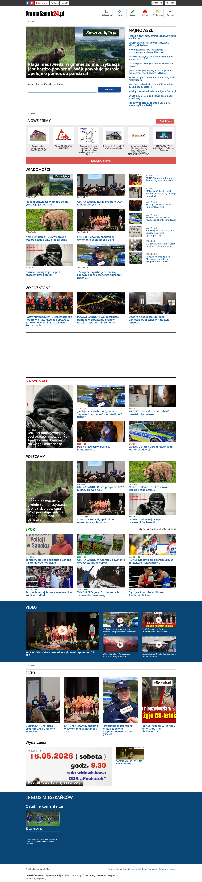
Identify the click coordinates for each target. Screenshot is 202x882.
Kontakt (64, 3)
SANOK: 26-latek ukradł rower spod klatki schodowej (151, 97)
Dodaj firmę (42, 3)
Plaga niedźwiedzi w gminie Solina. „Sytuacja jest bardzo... (152, 37)
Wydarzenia (158, 13)
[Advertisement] (47, 355)
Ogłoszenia (107, 13)
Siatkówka (162, 528)
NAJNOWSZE (141, 30)
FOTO (30, 672)
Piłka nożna (143, 528)
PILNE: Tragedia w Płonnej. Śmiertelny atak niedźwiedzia (151, 78)
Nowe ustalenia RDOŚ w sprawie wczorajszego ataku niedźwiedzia (146, 51)
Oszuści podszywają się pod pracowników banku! (151, 64)
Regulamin (153, 869)
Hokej (153, 528)
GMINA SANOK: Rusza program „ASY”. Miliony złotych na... (149, 44)
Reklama (55, 3)
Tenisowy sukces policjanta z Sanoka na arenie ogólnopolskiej (150, 104)
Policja (145, 13)
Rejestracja (171, 2)
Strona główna (115, 869)
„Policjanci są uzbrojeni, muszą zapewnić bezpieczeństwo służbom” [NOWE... (150, 71)
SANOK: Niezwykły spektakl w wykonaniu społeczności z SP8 (151, 58)
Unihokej (172, 528)
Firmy (119, 13)
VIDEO (31, 607)
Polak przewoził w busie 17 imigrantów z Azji (152, 91)
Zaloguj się (157, 2)
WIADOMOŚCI (38, 169)
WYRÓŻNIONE (38, 287)
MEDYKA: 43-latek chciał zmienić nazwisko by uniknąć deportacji (151, 85)
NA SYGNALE (37, 380)
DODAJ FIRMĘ (101, 160)
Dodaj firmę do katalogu (134, 869)
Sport (132, 13)
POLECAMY (35, 456)
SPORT (31, 529)
